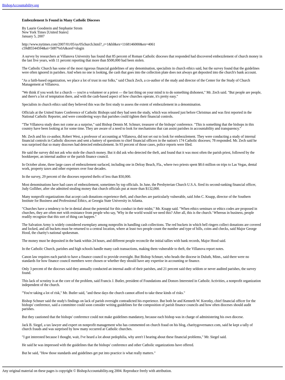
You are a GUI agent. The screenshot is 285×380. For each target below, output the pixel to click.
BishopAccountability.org (20, 5)
